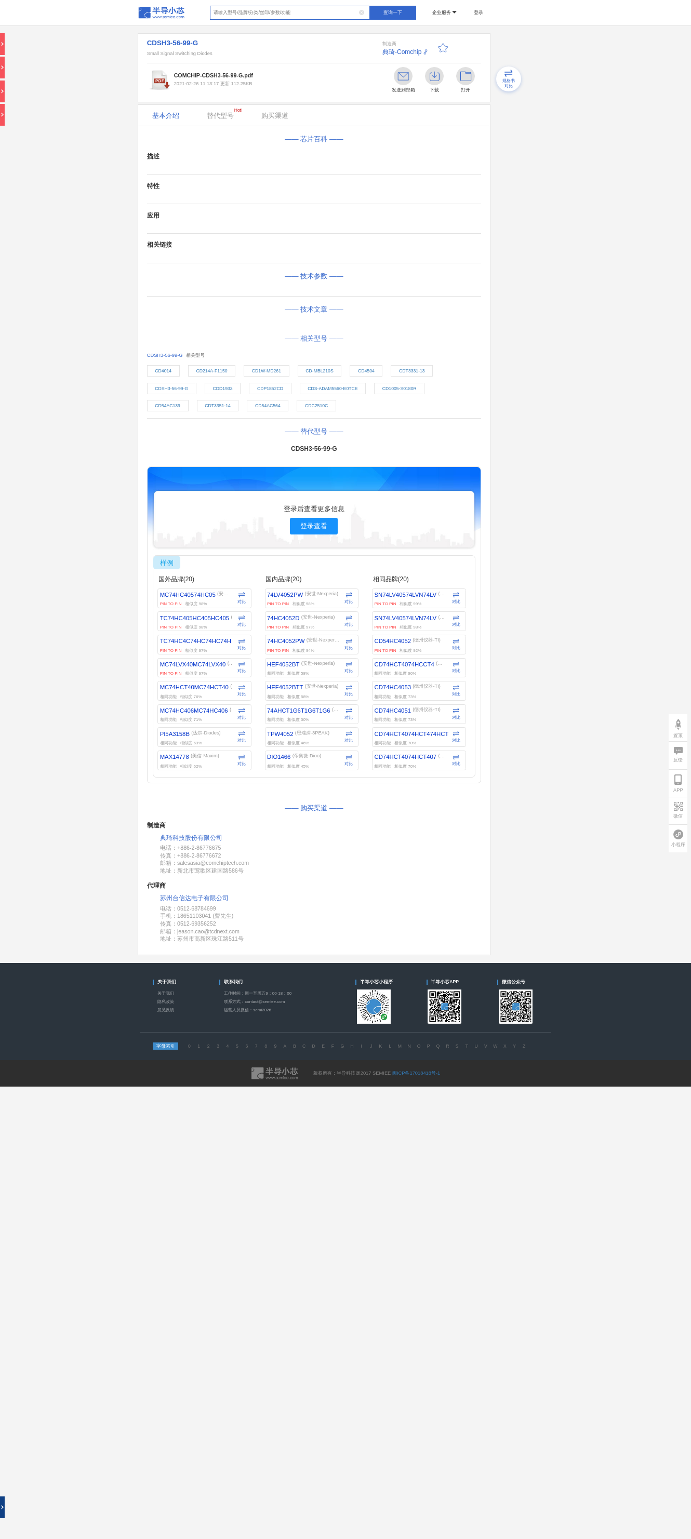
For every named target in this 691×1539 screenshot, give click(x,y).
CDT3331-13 (412, 370)
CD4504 (366, 370)
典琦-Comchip (401, 52)
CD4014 (163, 370)
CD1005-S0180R (399, 388)
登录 (478, 12)
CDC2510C (316, 405)
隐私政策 (165, 1001)
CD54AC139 (167, 405)
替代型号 (225, 113)
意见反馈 (165, 1010)
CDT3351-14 (218, 405)
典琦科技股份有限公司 (191, 838)
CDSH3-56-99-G (171, 388)
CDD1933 (223, 388)
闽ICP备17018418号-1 (416, 1073)
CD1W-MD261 (266, 370)
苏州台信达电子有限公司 (194, 898)
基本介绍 (165, 115)
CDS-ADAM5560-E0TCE (332, 388)
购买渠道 (274, 115)
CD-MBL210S (319, 370)
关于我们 (165, 993)
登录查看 (313, 526)
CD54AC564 (268, 405)
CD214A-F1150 (211, 370)
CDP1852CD (270, 388)
